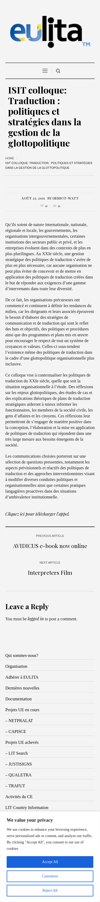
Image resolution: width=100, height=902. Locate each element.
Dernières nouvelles (22, 688)
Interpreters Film (50, 572)
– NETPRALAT (19, 720)
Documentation (18, 699)
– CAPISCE (15, 731)
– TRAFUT (15, 786)
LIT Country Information (26, 807)
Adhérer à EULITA (21, 677)
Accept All (50, 862)
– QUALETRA (18, 775)
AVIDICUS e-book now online (50, 545)
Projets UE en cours (22, 710)
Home (9, 158)
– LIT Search (16, 753)
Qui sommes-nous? (21, 655)
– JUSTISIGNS (18, 764)
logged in (36, 618)
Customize (50, 876)
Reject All (49, 890)
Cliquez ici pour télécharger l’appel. (37, 514)
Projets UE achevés (21, 742)
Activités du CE (19, 796)
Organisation (16, 666)
